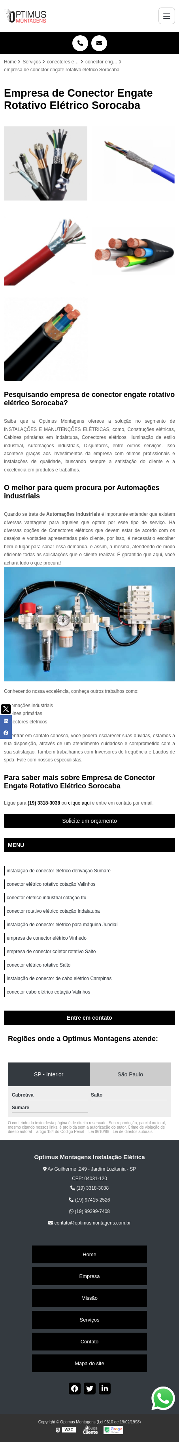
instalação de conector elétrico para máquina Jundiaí (62, 924)
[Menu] (166, 15)
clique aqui (79, 803)
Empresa (89, 1276)
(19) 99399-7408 (89, 1211)
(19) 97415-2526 (89, 1200)
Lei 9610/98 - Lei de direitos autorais (121, 1131)
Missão (89, 1298)
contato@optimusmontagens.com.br (89, 1223)
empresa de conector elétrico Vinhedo (47, 938)
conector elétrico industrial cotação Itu (47, 897)
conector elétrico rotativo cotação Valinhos (52, 884)
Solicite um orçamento (89, 821)
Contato (90, 1342)
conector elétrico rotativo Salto (38, 965)
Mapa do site (89, 1363)
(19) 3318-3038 (44, 803)
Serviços (90, 1320)
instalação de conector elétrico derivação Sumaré (59, 871)
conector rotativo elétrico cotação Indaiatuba (54, 911)
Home (89, 1254)
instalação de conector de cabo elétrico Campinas (59, 978)
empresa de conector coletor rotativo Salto (51, 951)
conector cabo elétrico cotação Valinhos (49, 992)
